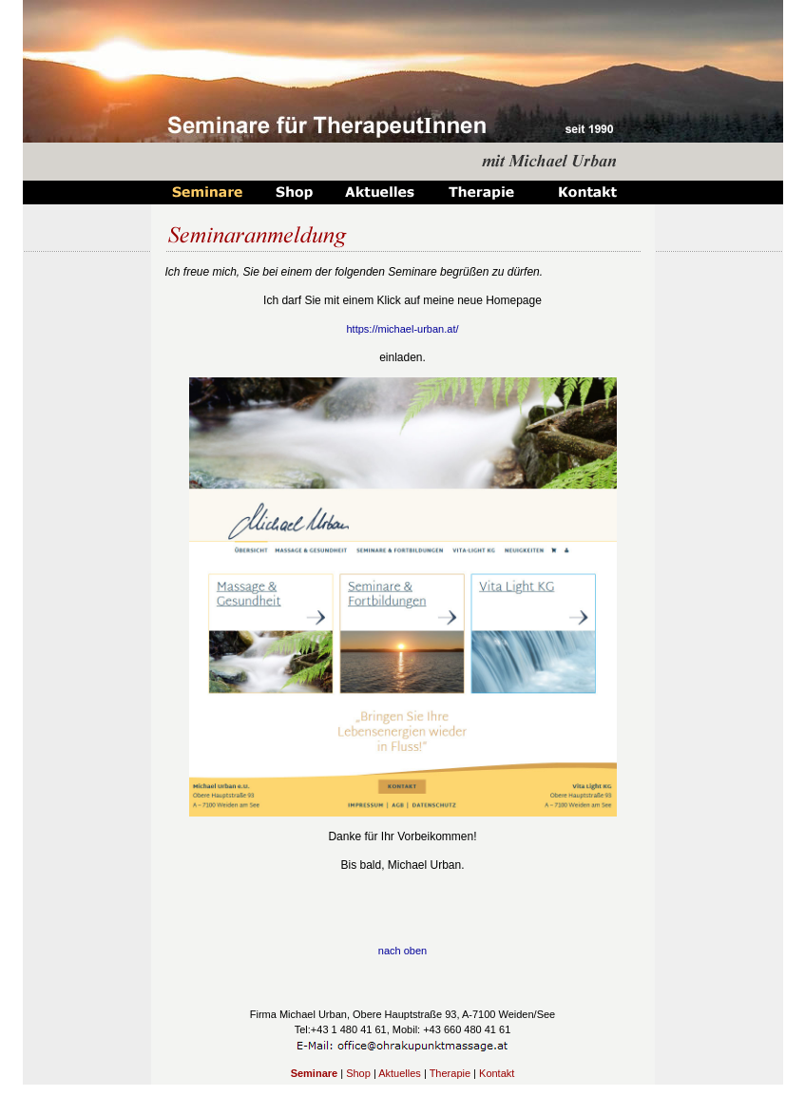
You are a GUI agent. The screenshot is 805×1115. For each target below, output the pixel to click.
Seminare (314, 1073)
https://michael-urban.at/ (402, 329)
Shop (358, 1073)
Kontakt (496, 1073)
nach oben (402, 950)
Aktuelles (399, 1073)
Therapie (450, 1073)
